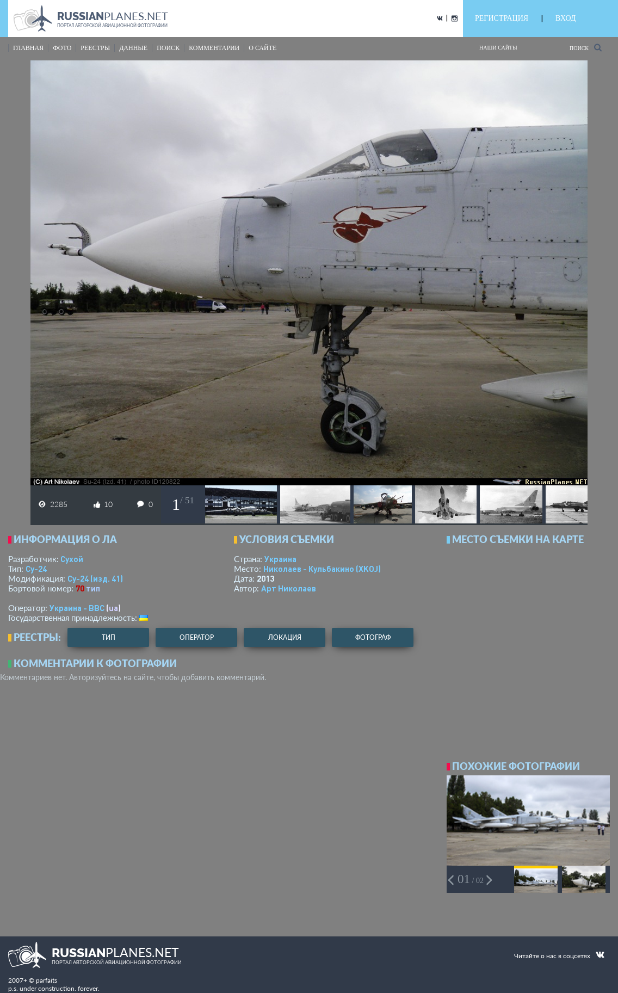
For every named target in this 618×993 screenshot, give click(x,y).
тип (93, 588)
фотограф (373, 637)
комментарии (214, 48)
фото (62, 48)
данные (133, 48)
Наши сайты (498, 48)
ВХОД (565, 18)
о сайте (262, 48)
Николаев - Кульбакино (322, 568)
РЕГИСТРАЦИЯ (501, 18)
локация (284, 637)
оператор (197, 637)
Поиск (586, 48)
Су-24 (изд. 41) (95, 578)
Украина (280, 559)
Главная (28, 48)
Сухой (71, 559)
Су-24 (36, 568)
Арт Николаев (288, 588)
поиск (168, 48)
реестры (95, 48)
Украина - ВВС (77, 608)
